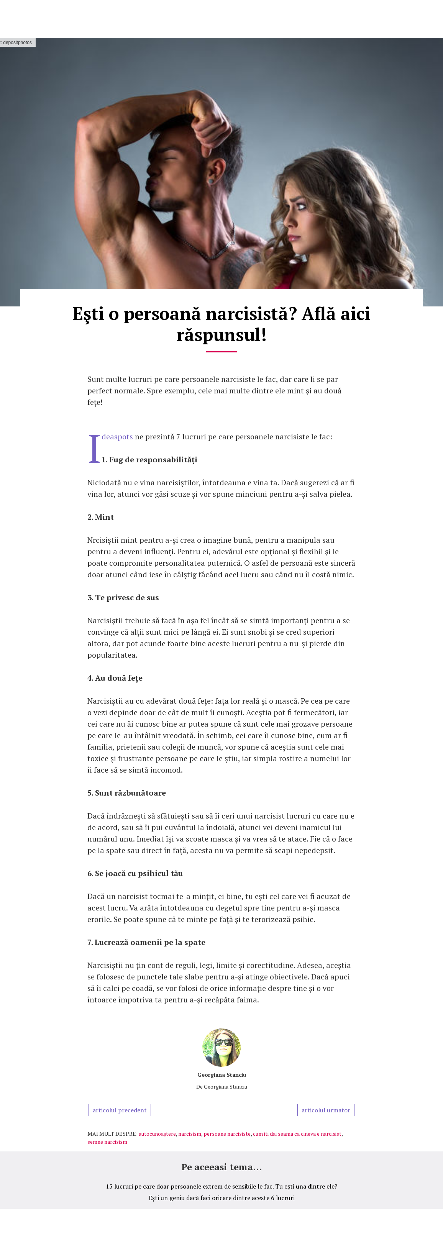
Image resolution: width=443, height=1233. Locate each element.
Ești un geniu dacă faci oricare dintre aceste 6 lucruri (222, 1198)
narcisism (189, 1133)
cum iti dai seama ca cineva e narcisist (297, 1133)
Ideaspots (117, 436)
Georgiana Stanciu (221, 1074)
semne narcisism (107, 1141)
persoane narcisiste (227, 1133)
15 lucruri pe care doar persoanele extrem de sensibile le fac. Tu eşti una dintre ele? (221, 1186)
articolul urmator (326, 1110)
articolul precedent (120, 1110)
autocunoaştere (157, 1133)
